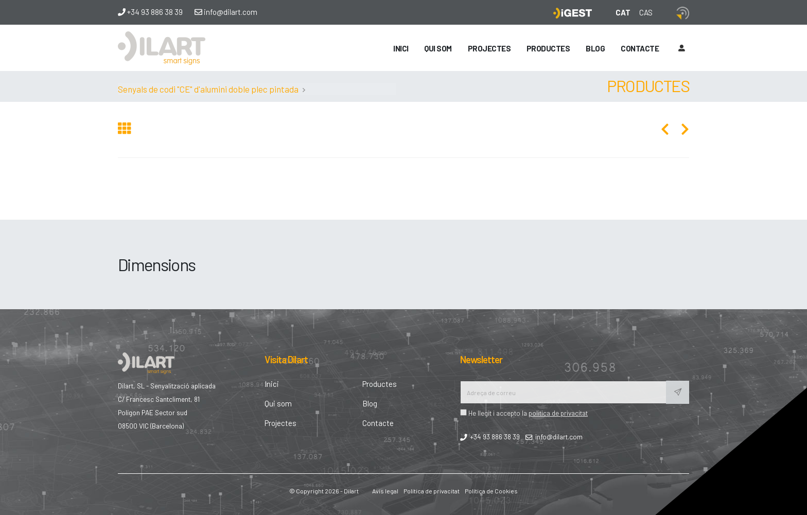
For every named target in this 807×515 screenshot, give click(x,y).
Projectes (489, 48)
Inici (401, 48)
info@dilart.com (226, 11)
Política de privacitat (432, 490)
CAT (623, 12)
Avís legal (385, 490)
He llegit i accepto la (524, 413)
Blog (595, 48)
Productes (548, 48)
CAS (646, 12)
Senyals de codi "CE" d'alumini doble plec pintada (208, 89)
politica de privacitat (558, 413)
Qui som (438, 48)
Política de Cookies (491, 490)
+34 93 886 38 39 (150, 11)
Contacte (640, 48)
